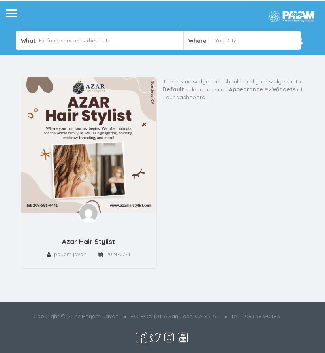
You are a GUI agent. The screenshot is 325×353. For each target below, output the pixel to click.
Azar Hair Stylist (88, 241)
